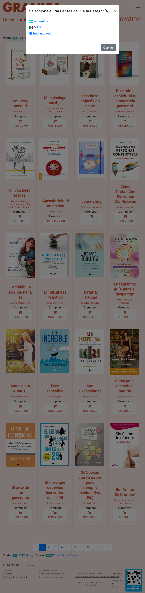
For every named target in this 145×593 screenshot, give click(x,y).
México (36, 27)
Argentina (38, 21)
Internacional (40, 33)
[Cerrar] (114, 10)
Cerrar (108, 47)
